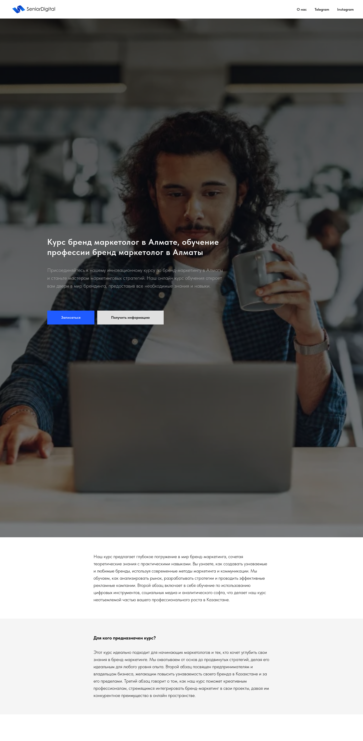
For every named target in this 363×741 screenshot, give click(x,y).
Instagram (345, 9)
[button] (70, 317)
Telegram (322, 9)
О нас (302, 9)
